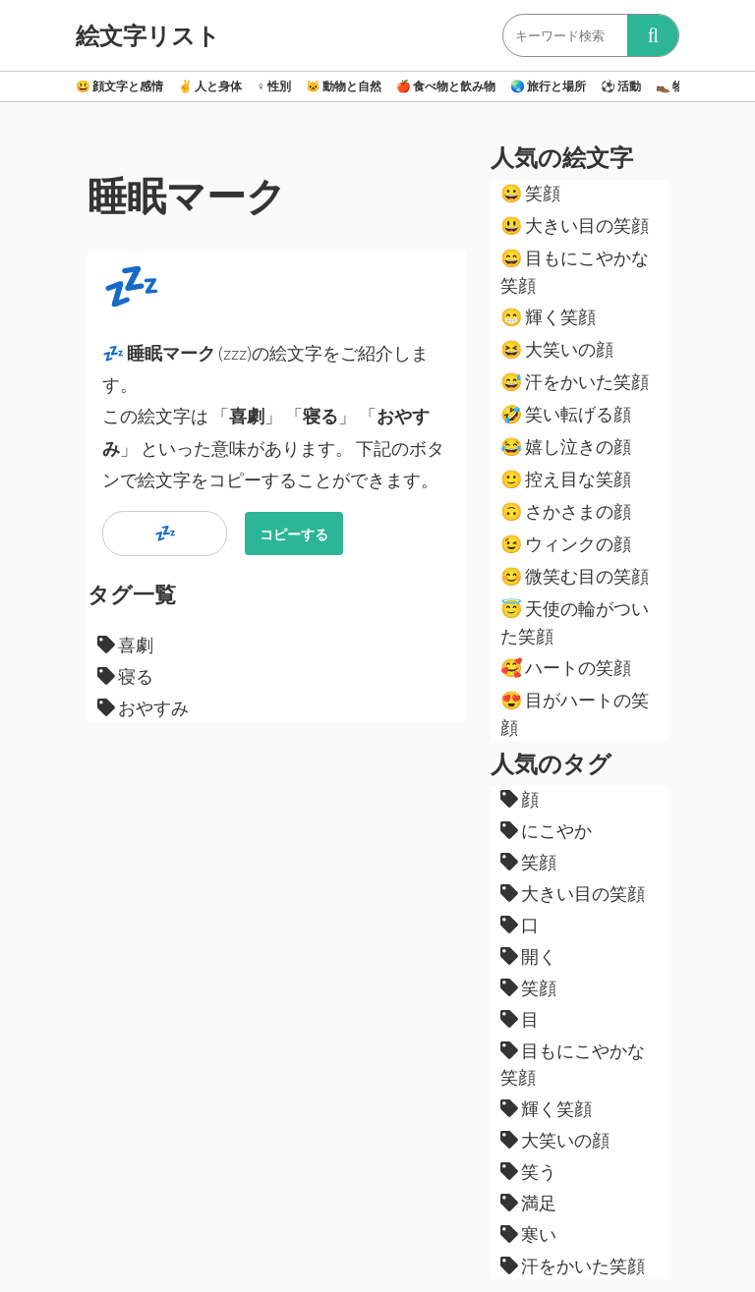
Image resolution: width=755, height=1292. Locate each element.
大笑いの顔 (556, 349)
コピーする (294, 534)
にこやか (546, 830)
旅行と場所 (548, 86)
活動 (621, 86)
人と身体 (210, 86)
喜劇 (125, 644)
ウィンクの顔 (565, 543)
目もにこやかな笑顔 (574, 271)
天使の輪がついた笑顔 (574, 621)
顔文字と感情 (119, 86)
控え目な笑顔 (565, 478)
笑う (528, 1171)
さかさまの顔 (565, 511)
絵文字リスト (148, 35)
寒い (528, 1234)
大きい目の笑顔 (574, 225)
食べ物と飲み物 (445, 86)
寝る (125, 676)
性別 (274, 86)
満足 (528, 1202)
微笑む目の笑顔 (574, 576)
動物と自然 (343, 86)
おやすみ (143, 707)
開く (528, 956)
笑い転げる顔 (565, 413)
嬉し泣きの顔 (565, 446)
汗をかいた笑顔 (574, 381)
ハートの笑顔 (565, 667)
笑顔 (530, 192)
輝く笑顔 (548, 316)
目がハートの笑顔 (574, 713)
